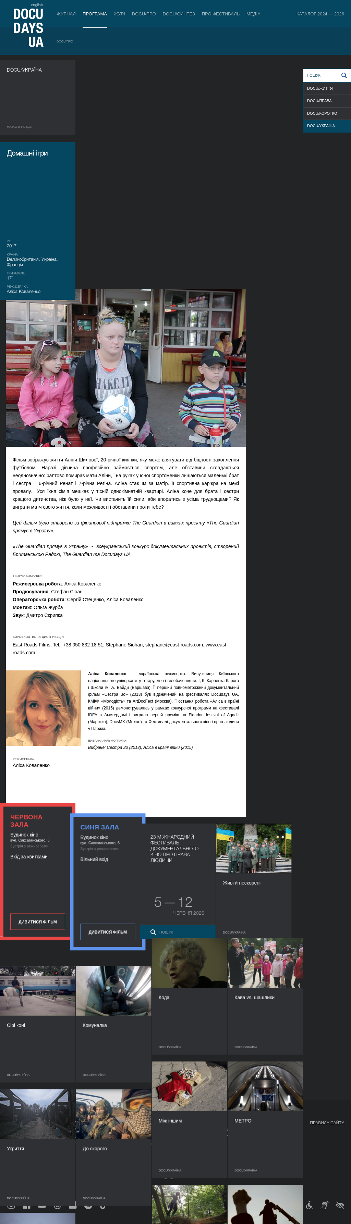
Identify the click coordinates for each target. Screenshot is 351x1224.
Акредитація (222, 1137)
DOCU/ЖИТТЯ (320, 88)
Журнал (66, 13)
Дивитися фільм (38, 425)
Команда (173, 1143)
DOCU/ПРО (144, 13)
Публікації (17, 1130)
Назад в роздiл (19, 126)
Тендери (172, 1164)
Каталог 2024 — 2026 (320, 13)
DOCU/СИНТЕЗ (179, 13)
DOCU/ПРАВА (319, 101)
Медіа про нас (224, 1130)
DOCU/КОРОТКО (322, 113)
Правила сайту (327, 1123)
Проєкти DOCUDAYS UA (274, 1123)
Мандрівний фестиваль (273, 1130)
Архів (169, 1178)
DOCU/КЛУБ (259, 1137)
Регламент (175, 1130)
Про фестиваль (221, 13)
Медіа (253, 13)
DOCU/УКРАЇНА (321, 126)
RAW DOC (80, 1137)
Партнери (174, 1150)
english (37, 5)
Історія (171, 1171)
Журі (119, 13)
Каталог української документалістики (112, 1143)
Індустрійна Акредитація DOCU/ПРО (107, 1130)
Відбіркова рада (180, 1137)
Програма (95, 13)
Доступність (177, 1157)
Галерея (217, 1143)
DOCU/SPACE (261, 1143)
